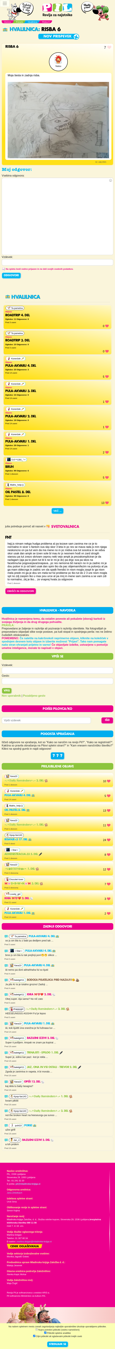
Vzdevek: (7, 665)
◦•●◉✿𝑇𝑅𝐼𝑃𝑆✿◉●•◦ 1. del (21, 869)
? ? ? (57, 756)
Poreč (30, 1125)
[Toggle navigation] (5, 3)
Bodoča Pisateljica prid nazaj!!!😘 (53, 980)
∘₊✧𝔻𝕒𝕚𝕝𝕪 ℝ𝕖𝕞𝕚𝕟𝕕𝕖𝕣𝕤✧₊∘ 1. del (26, 825)
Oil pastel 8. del (17, 810)
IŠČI (107, 720)
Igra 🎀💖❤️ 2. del (18, 898)
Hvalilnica (20, 29)
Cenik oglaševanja (24, 1246)
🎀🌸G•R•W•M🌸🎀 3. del (23, 883)
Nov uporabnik (11, 695)
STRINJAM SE (57, 1344)
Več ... (57, 510)
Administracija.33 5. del (23, 854)
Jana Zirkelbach (14, 1192)
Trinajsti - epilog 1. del (45, 1052)
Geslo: (6, 675)
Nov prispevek (58, 36)
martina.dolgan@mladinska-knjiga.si (34, 1241)
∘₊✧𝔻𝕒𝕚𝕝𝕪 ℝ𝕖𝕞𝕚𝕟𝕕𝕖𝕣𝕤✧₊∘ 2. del (26, 780)
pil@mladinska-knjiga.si (28, 1184)
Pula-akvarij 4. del (19, 795)
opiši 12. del (34, 1081)
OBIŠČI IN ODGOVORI (20, 591)
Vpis (7, 690)
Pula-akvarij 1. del (19, 913)
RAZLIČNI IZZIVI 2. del (43, 1038)
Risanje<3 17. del (18, 839)
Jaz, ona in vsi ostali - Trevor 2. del (54, 1067)
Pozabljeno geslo (34, 695)
